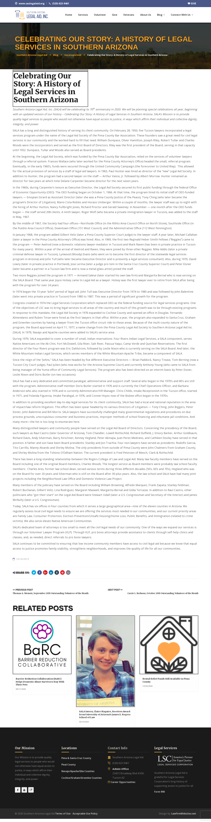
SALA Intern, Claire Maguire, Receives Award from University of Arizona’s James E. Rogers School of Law (103, 717)
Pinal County (69, 767)
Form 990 (159, 794)
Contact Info (117, 751)
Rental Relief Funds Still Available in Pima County (166, 683)
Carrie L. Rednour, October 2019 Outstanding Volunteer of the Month (155, 593)
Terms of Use (63, 816)
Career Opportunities (124, 785)
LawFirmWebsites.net (183, 816)
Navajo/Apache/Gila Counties (79, 774)
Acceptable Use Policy (87, 816)
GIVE (192, 3)
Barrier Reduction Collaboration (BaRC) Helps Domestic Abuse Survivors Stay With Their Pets (41, 684)
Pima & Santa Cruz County (77, 761)
